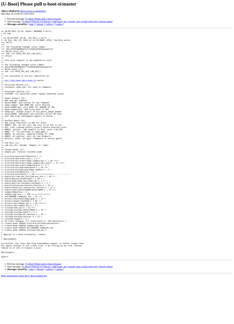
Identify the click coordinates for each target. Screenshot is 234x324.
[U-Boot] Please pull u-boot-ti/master (43, 19)
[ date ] (31, 24)
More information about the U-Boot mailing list (24, 321)
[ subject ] (49, 24)
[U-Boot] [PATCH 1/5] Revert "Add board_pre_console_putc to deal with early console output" (67, 21)
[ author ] (59, 24)
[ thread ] (40, 24)
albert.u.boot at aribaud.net (33, 11)
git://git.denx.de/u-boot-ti (20, 90)
